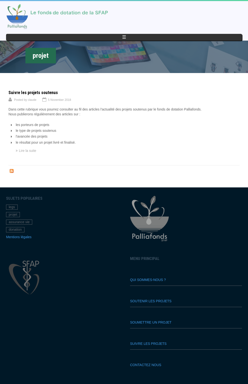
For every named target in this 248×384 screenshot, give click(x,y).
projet (13, 214)
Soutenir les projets (150, 301)
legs (12, 207)
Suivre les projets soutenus (33, 92)
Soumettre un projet (150, 322)
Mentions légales (18, 237)
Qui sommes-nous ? (148, 280)
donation (15, 229)
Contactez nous (145, 365)
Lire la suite (27, 151)
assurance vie (19, 222)
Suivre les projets (148, 344)
